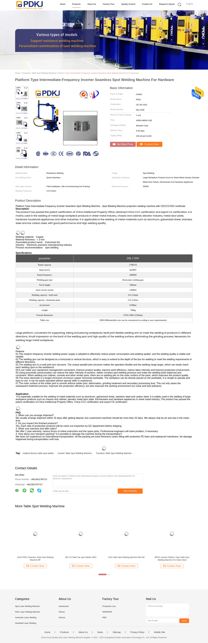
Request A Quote (167, 4)
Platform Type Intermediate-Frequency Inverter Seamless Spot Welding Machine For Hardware (98, 73)
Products (76, 4)
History (62, 612)
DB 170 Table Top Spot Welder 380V (81, 557)
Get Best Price (123, 144)
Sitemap (117, 632)
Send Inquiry (130, 491)
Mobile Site (159, 632)
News (100, 632)
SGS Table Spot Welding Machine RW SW (126, 557)
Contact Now (149, 144)
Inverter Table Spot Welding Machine (74, 453)
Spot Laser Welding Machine (27, 606)
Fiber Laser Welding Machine (27, 612)
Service (62, 617)
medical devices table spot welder (38, 453)
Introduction (64, 606)
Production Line (109, 606)
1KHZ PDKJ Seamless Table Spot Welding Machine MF (35, 558)
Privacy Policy (137, 632)
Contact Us (147, 4)
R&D (104, 617)
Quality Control (128, 4)
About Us (91, 4)
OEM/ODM (107, 612)
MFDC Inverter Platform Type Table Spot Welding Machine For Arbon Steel (172, 558)
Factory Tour (109, 4)
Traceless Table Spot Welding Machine (114, 453)
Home (62, 4)
